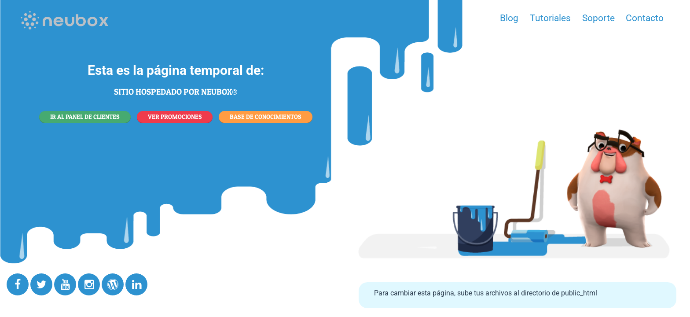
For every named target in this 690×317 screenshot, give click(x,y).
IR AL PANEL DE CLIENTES (85, 116)
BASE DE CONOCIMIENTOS (265, 116)
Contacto (645, 18)
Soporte (598, 18)
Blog (509, 18)
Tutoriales (550, 18)
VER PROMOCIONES (175, 116)
